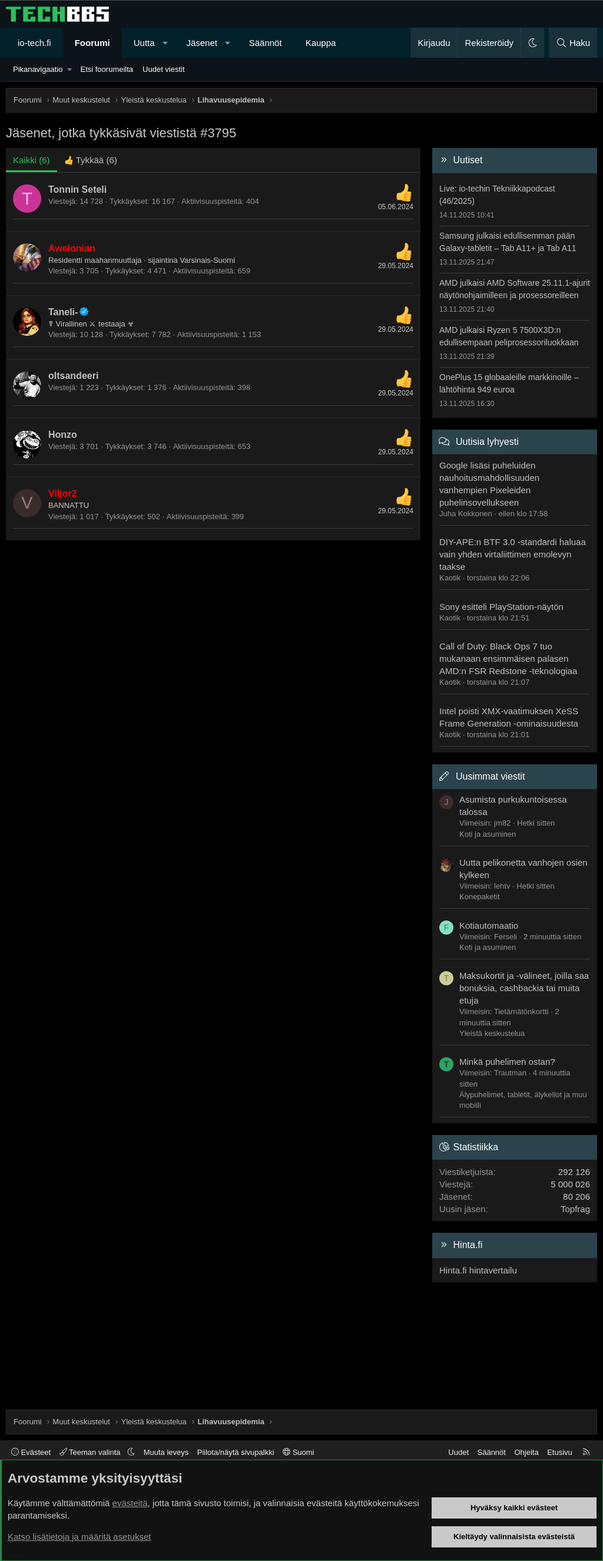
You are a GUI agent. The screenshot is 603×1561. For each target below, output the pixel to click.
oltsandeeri (73, 376)
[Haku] (573, 43)
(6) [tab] (31, 160)
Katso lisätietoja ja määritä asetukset (79, 1537)
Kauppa (321, 43)
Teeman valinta (90, 1452)
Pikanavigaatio (38, 69)
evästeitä (130, 1503)
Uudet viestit (164, 69)
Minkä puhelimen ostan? (507, 1062)
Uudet (458, 1452)
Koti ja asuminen (487, 834)
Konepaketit (479, 896)
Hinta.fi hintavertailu (478, 1270)
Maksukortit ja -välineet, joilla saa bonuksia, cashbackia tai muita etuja (524, 988)
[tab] (90, 160)
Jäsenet (201, 43)
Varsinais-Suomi (207, 260)
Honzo (62, 435)
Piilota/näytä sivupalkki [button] (235, 1452)
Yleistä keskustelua (492, 1033)
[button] (165, 43)
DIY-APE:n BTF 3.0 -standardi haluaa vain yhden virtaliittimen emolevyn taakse (512, 554)
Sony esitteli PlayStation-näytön (501, 607)
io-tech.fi (34, 43)
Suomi (298, 1452)
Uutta (144, 43)
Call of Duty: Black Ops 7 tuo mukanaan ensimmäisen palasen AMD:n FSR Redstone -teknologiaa (508, 658)
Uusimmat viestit (490, 776)
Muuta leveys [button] (166, 1452)
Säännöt (265, 43)
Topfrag (575, 1209)
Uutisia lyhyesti (487, 442)
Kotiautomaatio (488, 925)
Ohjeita (526, 1452)
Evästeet (31, 1452)
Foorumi (92, 43)
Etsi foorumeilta (106, 69)
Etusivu (559, 1452)
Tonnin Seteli (77, 189)
